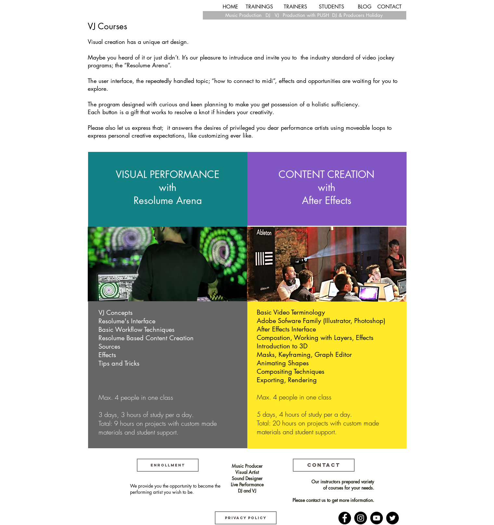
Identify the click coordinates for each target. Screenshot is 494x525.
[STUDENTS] (331, 7)
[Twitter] (392, 518)
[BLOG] (364, 7)
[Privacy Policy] (246, 517)
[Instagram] (360, 518)
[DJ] (268, 15)
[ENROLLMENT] (168, 465)
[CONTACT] (389, 7)
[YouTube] (376, 518)
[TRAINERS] (295, 7)
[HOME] (230, 7)
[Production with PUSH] (306, 15)
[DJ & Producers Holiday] (357, 15)
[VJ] (276, 15)
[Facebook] (344, 518)
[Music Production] (243, 15)
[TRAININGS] (259, 7)
